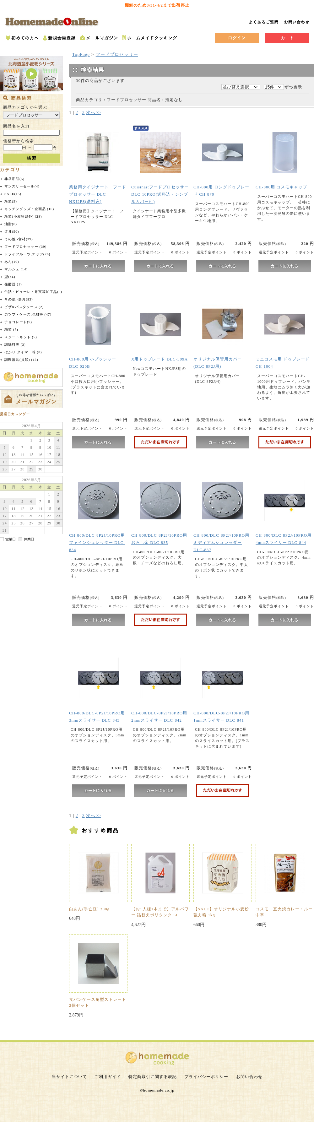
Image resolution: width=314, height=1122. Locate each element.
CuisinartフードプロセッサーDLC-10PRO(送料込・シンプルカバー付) (160, 194)
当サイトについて (69, 1076)
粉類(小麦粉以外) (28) (23, 216)
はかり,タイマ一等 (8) (23, 352)
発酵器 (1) (13, 284)
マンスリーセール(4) (22, 186)
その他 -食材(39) (18, 239)
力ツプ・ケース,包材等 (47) (27, 314)
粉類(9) (10, 201)
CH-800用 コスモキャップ (281, 187)
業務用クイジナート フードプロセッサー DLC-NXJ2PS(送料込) (97, 194)
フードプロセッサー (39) (25, 246)
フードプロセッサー (117, 54)
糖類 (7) (11, 329)
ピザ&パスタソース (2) (24, 307)
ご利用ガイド (108, 1076)
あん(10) (11, 261)
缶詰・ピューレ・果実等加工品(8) (33, 292)
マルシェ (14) (16, 269)
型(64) (9, 277)
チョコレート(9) (18, 322)
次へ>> (93, 112)
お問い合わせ (249, 1076)
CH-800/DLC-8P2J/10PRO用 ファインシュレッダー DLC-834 (97, 542)
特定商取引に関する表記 (152, 1076)
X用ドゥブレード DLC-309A (159, 359)
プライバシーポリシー (206, 1076)
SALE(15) (12, 194)
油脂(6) (10, 224)
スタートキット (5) (20, 337)
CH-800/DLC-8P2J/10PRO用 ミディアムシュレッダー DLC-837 (221, 542)
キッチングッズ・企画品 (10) (29, 209)
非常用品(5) (14, 179)
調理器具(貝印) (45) (21, 359)
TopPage (81, 54)
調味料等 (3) (15, 344)
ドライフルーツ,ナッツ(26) (27, 254)
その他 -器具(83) (18, 299)
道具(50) (11, 231)
